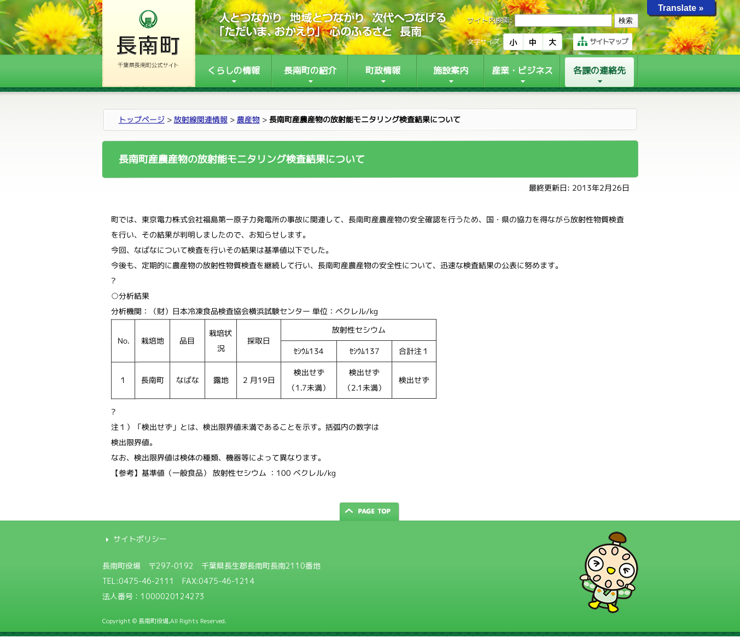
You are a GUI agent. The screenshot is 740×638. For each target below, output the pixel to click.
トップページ (141, 119)
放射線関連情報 (200, 119)
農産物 (247, 119)
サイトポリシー (140, 539)
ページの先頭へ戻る (370, 512)
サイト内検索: (489, 20)
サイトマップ (603, 41)
